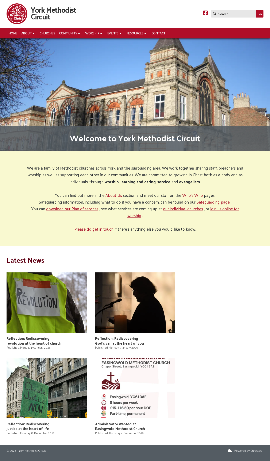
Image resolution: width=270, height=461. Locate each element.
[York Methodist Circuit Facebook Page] (205, 13)
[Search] (234, 14)
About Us (113, 195)
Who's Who (192, 195)
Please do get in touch (93, 229)
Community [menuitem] (68, 33)
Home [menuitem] (13, 33)
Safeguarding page (213, 201)
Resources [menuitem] (135, 33)
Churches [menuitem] (47, 33)
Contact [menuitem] (158, 33)
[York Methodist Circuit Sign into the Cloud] (230, 450)
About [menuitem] (26, 33)
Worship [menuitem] (92, 33)
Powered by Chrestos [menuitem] (248, 450)
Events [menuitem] (112, 33)
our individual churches (183, 208)
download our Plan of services (72, 208)
